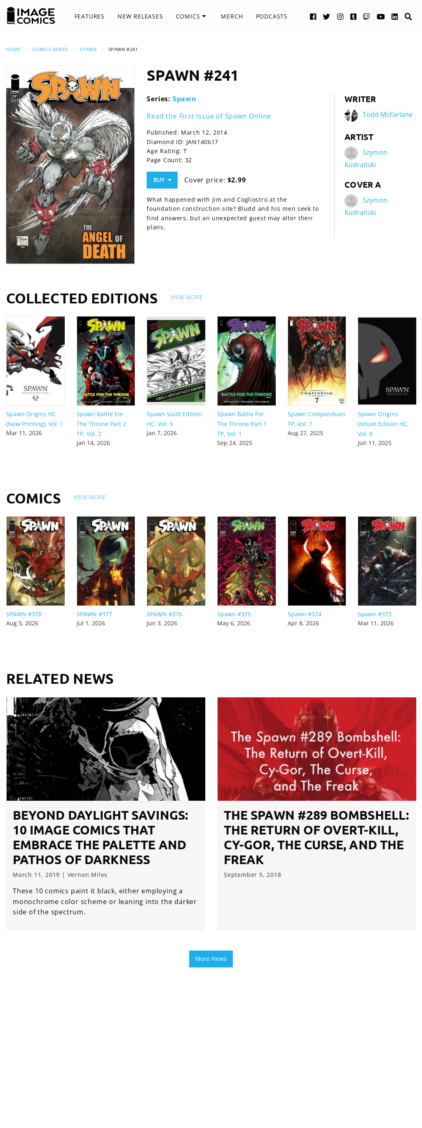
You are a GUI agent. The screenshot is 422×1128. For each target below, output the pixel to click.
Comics (188, 16)
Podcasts (272, 16)
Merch (232, 16)
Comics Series (50, 49)
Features (90, 16)
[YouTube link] (381, 16)
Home (13, 49)
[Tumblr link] (353, 16)
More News (211, 959)
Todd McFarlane (388, 114)
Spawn (88, 49)
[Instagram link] (340, 16)
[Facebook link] (313, 16)
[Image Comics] (31, 15)
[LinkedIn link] (395, 16)
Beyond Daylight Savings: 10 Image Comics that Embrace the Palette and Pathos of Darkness (100, 837)
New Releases (140, 16)
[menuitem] (90, 16)
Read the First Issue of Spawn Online (209, 116)
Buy (162, 180)
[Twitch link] (366, 16)
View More (187, 297)
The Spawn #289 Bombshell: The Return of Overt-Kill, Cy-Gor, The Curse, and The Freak (316, 837)
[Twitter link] (327, 16)
